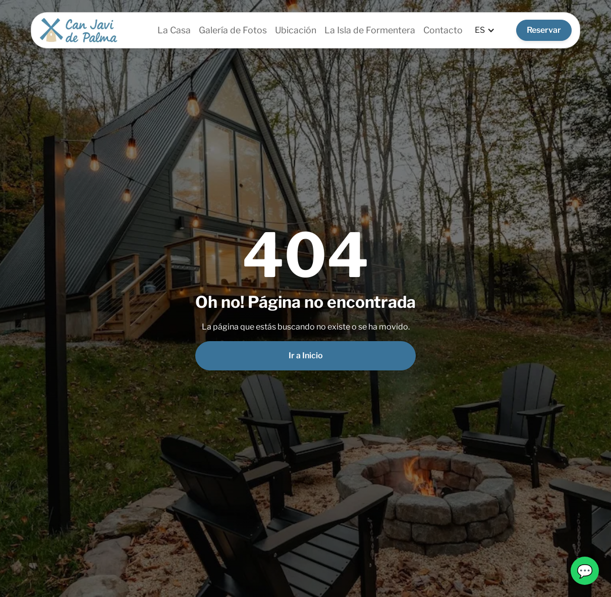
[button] (485, 30)
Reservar (544, 30)
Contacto (443, 30)
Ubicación (295, 30)
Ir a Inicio (306, 355)
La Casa (174, 30)
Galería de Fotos (233, 30)
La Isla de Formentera (369, 30)
